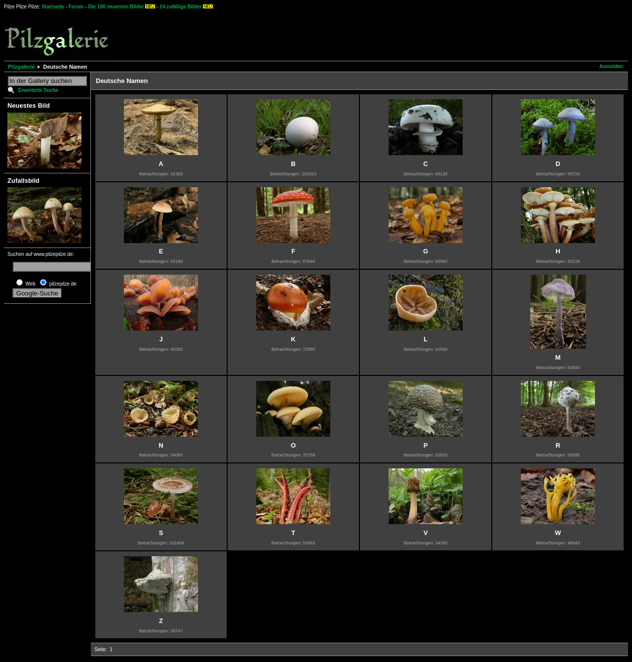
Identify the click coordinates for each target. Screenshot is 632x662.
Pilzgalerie (21, 67)
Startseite (52, 6)
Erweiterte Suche (38, 90)
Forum (76, 6)
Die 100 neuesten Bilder (116, 6)
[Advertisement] (366, 34)
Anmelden (611, 66)
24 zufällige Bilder (180, 6)
